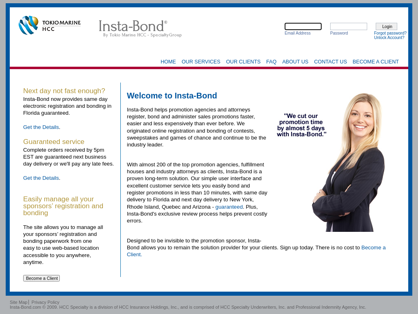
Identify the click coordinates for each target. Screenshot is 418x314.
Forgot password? (390, 33)
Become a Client (376, 62)
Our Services (201, 62)
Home (168, 62)
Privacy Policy (45, 302)
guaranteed (229, 207)
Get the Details (41, 127)
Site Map (18, 302)
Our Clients (243, 62)
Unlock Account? (389, 37)
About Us (295, 62)
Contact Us (330, 62)
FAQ (271, 62)
